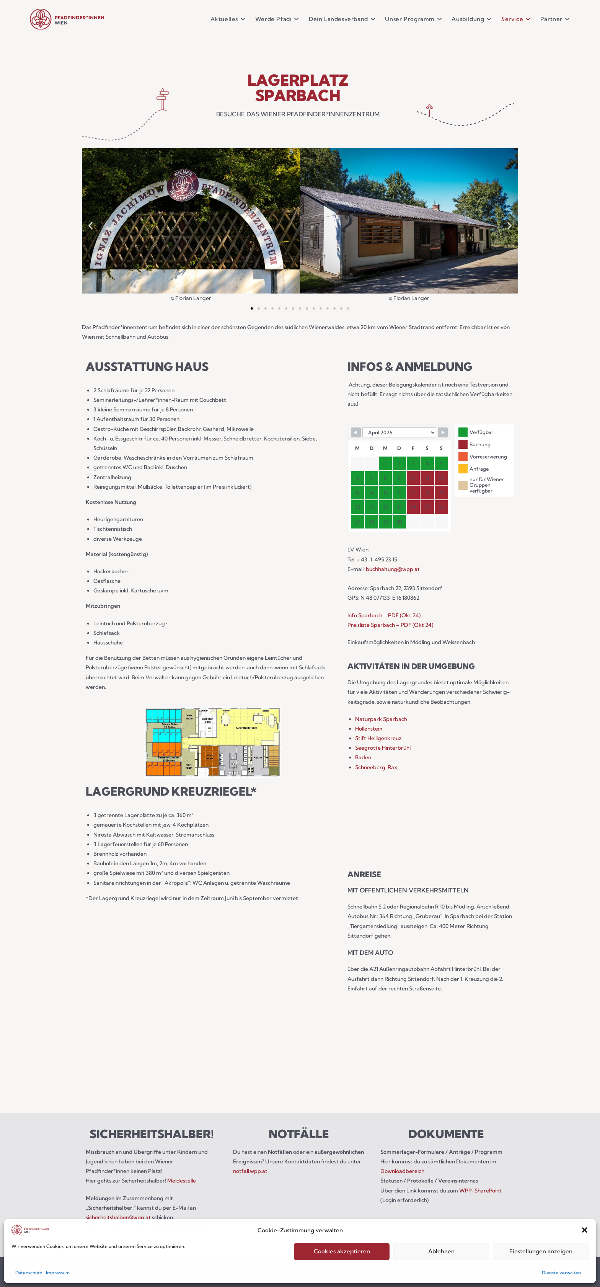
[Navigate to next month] (443, 432)
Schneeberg (370, 767)
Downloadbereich (403, 1171)
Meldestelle (181, 1180)
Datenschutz (28, 1273)
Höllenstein (368, 728)
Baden (363, 757)
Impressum (58, 1273)
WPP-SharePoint (480, 1190)
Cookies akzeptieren (342, 1251)
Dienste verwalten (561, 1273)
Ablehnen (441, 1251)
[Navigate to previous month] (356, 432)
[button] (585, 1230)
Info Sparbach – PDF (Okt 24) (384, 615)
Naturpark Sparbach (381, 719)
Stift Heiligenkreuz (378, 738)
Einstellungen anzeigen (540, 1251)
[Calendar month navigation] (399, 432)
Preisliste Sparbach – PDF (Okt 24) (390, 624)
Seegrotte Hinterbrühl (383, 747)
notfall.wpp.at (250, 1171)
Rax (392, 767)
